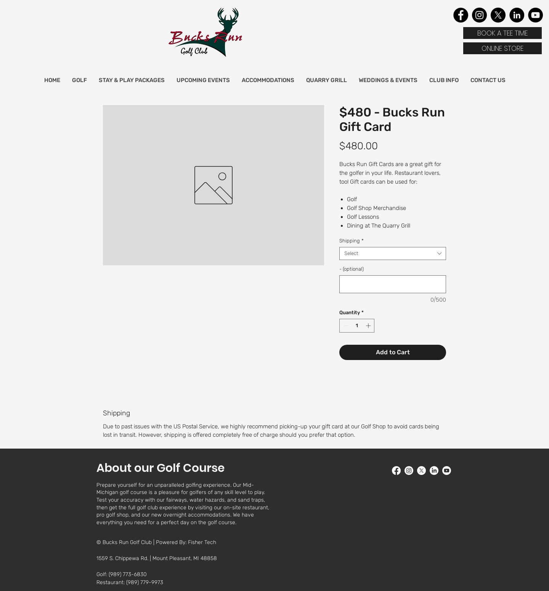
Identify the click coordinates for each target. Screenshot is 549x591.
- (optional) (351, 269)
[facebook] (396, 470)
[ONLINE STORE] (502, 48)
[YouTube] (535, 15)
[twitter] (421, 470)
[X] (498, 15)
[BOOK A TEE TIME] (502, 33)
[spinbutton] (357, 325)
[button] (79, 80)
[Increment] (369, 325)
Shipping (351, 241)
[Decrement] (345, 325)
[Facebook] (460, 15)
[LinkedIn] (516, 15)
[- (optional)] (393, 284)
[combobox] (392, 253)
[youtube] (446, 470)
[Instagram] (479, 15)
